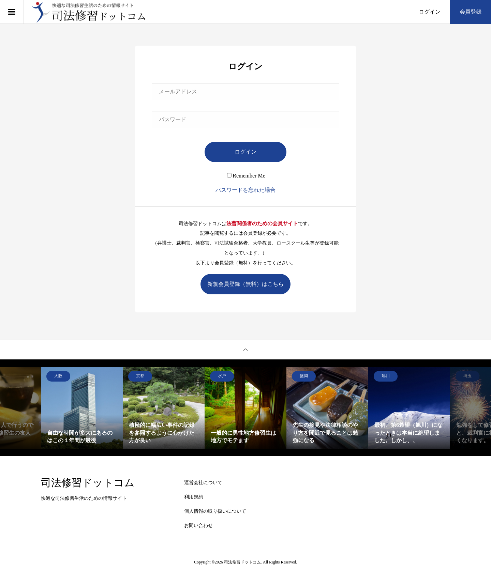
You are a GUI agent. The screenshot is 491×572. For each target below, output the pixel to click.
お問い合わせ (198, 525)
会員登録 (470, 12)
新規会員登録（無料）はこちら (245, 284)
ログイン (430, 12)
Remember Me (246, 176)
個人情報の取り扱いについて (215, 511)
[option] (82, 408)
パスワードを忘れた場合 (245, 190)
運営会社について (203, 482)
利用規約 (193, 496)
